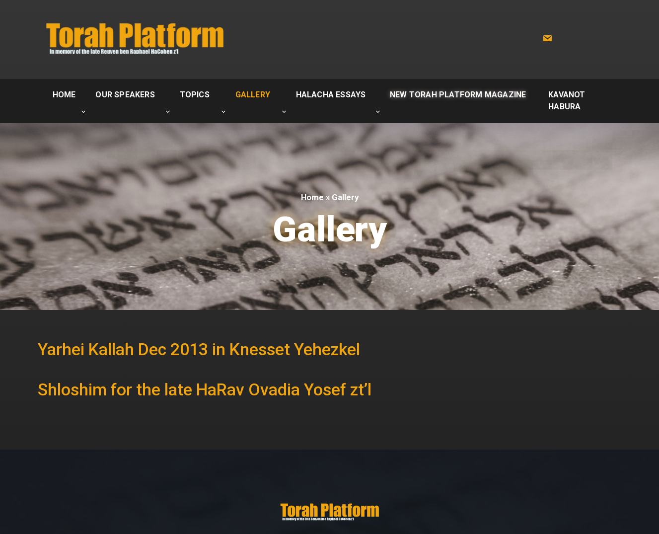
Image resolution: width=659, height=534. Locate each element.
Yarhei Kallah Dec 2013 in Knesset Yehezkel (199, 349)
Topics (195, 94)
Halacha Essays (331, 94)
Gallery (252, 94)
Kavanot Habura (566, 100)
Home (64, 94)
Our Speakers (124, 94)
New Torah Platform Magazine (458, 94)
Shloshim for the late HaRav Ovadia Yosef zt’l (204, 389)
